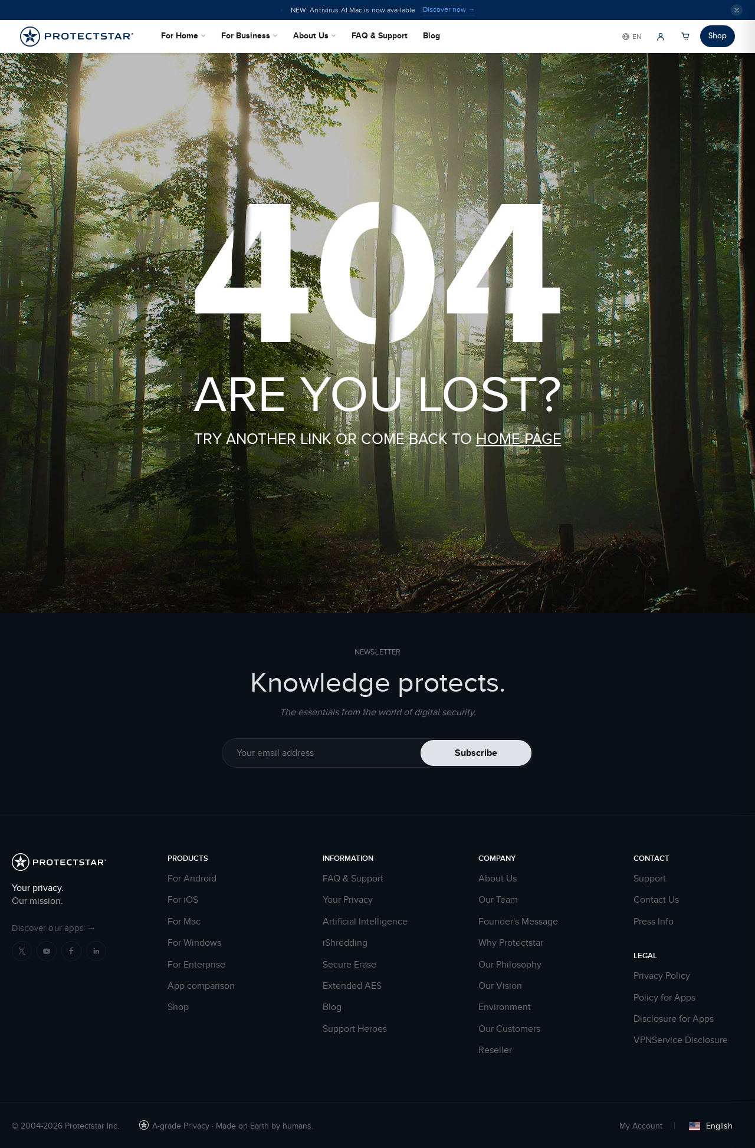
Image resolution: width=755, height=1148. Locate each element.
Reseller (495, 1050)
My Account (640, 1125)
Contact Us (656, 899)
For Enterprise (196, 964)
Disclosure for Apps (673, 1018)
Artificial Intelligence (365, 921)
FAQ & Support (380, 35)
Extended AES (352, 985)
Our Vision (500, 985)
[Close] (737, 10)
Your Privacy (348, 899)
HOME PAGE (519, 438)
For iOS (183, 899)
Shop (717, 36)
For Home (183, 35)
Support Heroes (355, 1028)
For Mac (184, 921)
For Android (192, 878)
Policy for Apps (664, 997)
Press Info (653, 921)
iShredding (345, 942)
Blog (431, 35)
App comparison (201, 985)
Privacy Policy (661, 975)
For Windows (194, 942)
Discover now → (449, 9)
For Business (249, 35)
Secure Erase (349, 964)
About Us (314, 35)
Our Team (498, 899)
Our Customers (509, 1028)
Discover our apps (54, 928)
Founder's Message (518, 921)
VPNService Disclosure (680, 1040)
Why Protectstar (510, 942)
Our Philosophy (509, 964)
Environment (504, 1007)
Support (649, 878)
